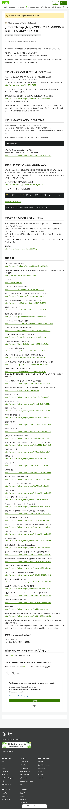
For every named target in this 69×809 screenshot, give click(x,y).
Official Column (58, 7)
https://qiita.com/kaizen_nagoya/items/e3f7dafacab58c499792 (27, 465)
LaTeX (7, 35)
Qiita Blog (23, 799)
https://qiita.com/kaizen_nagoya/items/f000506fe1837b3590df (27, 479)
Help (3, 781)
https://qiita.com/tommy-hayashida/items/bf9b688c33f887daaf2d (29, 323)
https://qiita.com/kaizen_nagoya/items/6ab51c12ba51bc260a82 (28, 417)
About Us (22, 793)
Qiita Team (5, 793)
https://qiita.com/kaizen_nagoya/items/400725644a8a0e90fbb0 (28, 547)
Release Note (24, 762)
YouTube (40, 775)
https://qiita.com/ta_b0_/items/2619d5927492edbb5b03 (25, 337)
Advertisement (6, 784)
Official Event (45, 7)
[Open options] (41, 806)
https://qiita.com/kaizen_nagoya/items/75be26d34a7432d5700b (28, 155)
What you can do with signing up (19, 696)
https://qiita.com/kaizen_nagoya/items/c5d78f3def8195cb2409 (27, 486)
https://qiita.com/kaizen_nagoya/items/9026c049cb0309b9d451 (28, 575)
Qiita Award (23, 778)
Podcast (40, 778)
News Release (24, 803)
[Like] (7, 673)
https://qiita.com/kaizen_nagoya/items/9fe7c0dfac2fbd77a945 (27, 588)
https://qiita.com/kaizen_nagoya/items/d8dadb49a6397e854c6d (28, 404)
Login (55, 3)
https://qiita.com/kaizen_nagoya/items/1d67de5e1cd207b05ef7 (28, 424)
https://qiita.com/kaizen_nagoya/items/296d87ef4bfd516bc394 (28, 568)
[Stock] (13, 673)
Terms (3, 765)
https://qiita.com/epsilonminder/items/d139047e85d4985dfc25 (27, 330)
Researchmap (26, 35)
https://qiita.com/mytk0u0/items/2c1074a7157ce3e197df (25, 303)
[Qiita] (5, 2)
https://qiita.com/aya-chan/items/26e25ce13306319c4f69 (25, 310)
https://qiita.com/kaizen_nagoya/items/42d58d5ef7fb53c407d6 (28, 411)
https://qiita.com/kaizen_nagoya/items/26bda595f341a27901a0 (28, 445)
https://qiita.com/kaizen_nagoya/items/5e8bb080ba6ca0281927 (28, 609)
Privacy (4, 768)
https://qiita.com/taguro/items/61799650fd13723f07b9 (24, 296)
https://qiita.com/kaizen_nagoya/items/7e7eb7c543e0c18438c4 (28, 561)
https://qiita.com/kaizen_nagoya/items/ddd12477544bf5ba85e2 (28, 554)
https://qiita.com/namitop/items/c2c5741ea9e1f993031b (25, 371)
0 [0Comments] (18, 673)
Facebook (41, 771)
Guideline (5, 771)
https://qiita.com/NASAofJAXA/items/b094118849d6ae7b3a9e (27, 344)
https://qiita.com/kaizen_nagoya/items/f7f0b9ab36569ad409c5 (28, 431)
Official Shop (6, 799)
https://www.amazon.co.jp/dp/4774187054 (20, 85)
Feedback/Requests (8, 778)
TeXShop (17, 35)
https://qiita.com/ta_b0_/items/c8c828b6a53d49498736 (25, 357)
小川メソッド (36, 35)
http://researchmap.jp (13, 201)
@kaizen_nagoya (20, 22)
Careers (22, 796)
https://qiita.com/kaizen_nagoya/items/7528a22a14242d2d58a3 (28, 520)
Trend (5, 7)
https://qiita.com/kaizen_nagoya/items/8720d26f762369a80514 (28, 540)
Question (21, 7)
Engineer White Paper (26, 781)
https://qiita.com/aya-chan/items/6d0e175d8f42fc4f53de (25, 316)
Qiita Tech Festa (25, 775)
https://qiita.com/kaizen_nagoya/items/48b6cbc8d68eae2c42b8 (28, 493)
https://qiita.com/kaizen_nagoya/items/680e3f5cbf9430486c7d (27, 458)
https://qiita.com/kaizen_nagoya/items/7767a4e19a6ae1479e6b (28, 582)
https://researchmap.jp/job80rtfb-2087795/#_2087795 (24, 184)
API (21, 784)
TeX (12, 35)
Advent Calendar (25, 771)
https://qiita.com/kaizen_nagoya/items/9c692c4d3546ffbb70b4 (28, 98)
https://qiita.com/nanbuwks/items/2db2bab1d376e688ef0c (26, 266)
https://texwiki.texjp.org (13, 282)
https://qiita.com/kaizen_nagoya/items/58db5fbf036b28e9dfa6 (27, 438)
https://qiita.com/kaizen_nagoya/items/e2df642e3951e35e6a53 (28, 616)
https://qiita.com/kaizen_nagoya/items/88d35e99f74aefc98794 (27, 499)
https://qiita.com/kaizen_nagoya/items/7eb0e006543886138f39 (28, 595)
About (3, 762)
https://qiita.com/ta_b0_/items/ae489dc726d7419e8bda (25, 351)
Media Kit (5, 775)
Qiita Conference (32, 7)
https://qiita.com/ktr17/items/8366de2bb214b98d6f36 (24, 289)
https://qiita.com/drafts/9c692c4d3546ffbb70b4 (22, 390)
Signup (63, 3)
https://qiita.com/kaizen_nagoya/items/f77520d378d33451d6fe (28, 472)
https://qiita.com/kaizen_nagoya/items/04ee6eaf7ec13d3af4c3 (27, 527)
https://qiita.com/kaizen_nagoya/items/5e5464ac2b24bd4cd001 (28, 513)
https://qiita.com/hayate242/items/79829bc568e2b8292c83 (26, 364)
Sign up (34, 700)
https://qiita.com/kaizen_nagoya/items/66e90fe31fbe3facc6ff (27, 397)
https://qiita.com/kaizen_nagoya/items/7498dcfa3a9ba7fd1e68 (27, 452)
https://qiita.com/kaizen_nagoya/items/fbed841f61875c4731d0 (28, 506)
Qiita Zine (5, 796)
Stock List (12, 7)
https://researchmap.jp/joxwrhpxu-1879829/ (21, 249)
